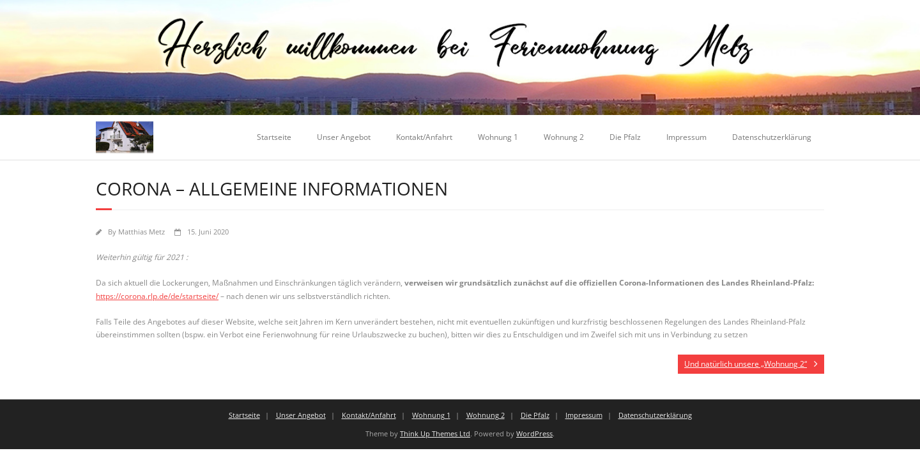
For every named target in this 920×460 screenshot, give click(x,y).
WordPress (534, 433)
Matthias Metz (141, 231)
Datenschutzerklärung (771, 137)
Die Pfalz (625, 137)
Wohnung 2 (564, 137)
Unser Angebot (344, 137)
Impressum (686, 137)
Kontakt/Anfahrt (424, 137)
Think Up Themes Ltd (435, 433)
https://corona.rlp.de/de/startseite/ (157, 296)
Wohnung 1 (498, 137)
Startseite (274, 137)
